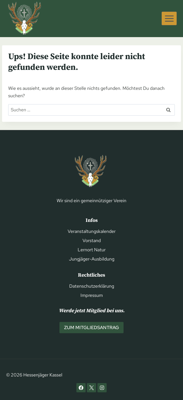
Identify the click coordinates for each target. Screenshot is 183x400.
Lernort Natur (92, 250)
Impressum (91, 295)
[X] (91, 387)
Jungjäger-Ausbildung (91, 259)
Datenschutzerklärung (91, 286)
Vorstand (92, 240)
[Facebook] (81, 387)
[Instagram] (102, 387)
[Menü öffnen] (169, 18)
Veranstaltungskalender (92, 231)
